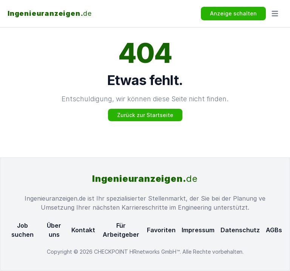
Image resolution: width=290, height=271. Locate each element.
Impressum (198, 230)
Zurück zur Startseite (145, 115)
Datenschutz (240, 230)
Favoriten (161, 230)
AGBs (274, 230)
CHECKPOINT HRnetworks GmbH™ (137, 251)
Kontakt (83, 230)
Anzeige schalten (233, 13)
